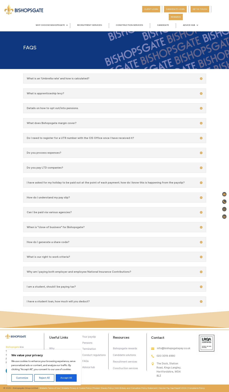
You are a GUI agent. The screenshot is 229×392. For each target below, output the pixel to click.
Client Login (151, 9)
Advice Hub (189, 25)
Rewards (176, 17)
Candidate (163, 25)
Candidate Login (175, 9)
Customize (22, 377)
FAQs (85, 361)
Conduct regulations (94, 355)
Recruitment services (125, 361)
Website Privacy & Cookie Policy (77, 388)
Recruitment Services (89, 25)
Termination (89, 348)
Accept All (66, 377)
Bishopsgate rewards (125, 348)
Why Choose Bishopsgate (50, 25)
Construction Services (129, 25)
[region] (44, 367)
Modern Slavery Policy (103, 388)
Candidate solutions (124, 355)
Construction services (125, 368)
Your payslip (89, 336)
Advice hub (88, 367)
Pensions (87, 342)
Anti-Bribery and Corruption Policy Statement (136, 388)
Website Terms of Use (50, 388)
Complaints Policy (196, 388)
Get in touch (200, 9)
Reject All (44, 377)
